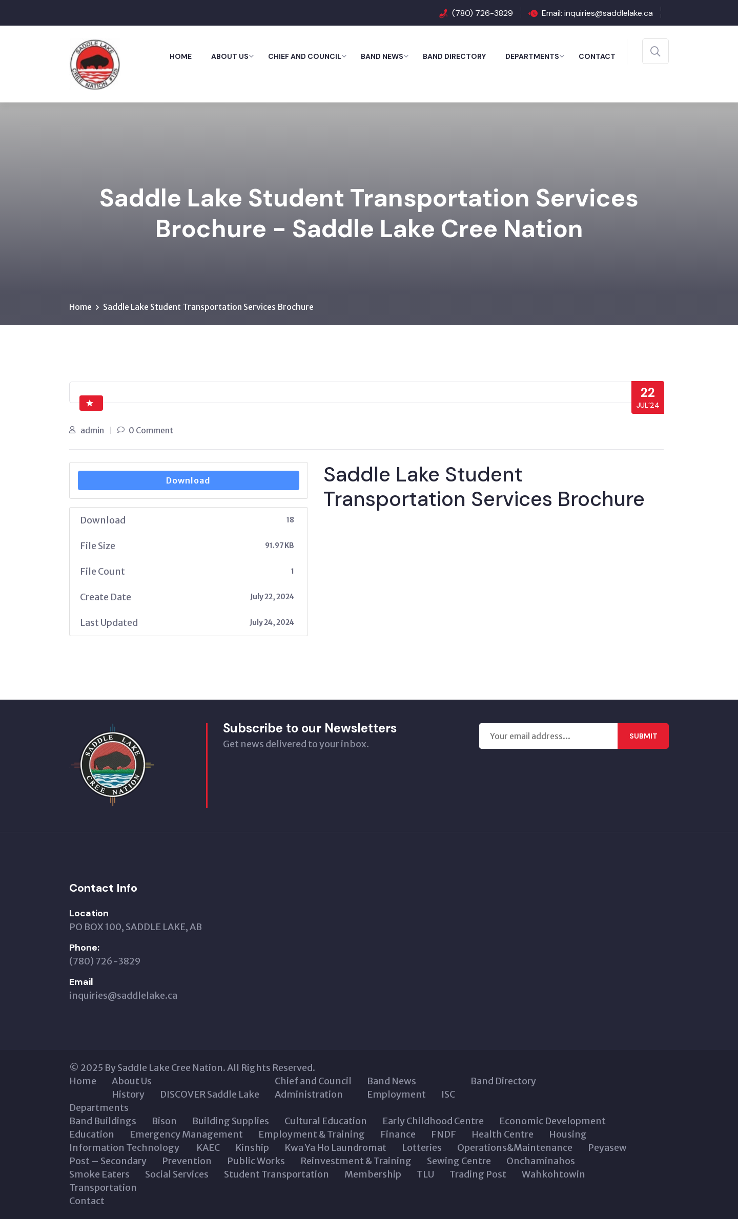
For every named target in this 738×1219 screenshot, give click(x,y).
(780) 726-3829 (482, 13)
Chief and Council (304, 56)
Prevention (187, 1161)
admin (92, 430)
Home (181, 56)
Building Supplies (230, 1121)
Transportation (103, 1187)
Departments (532, 56)
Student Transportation (276, 1174)
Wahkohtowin (553, 1174)
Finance (398, 1134)
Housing (568, 1134)
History (128, 1094)
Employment (396, 1094)
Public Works (256, 1161)
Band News (382, 56)
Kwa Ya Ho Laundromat (335, 1147)
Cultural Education (325, 1121)
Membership (372, 1174)
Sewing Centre (459, 1161)
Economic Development (552, 1121)
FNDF (443, 1134)
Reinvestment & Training (356, 1161)
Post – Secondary (108, 1161)
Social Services (177, 1174)
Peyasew (607, 1147)
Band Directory (454, 56)
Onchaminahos (540, 1161)
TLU (425, 1174)
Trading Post (477, 1174)
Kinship (252, 1147)
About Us (230, 56)
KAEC (208, 1147)
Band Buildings (102, 1121)
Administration (309, 1094)
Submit (643, 736)
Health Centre (502, 1134)
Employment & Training (311, 1134)
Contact (597, 56)
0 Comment (151, 430)
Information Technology (125, 1147)
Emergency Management (186, 1134)
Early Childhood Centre (433, 1121)
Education (91, 1134)
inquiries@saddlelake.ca (123, 995)
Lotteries (422, 1147)
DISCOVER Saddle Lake (209, 1094)
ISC (448, 1094)
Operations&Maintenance (514, 1147)
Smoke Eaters (99, 1174)
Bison (164, 1121)
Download (188, 480)
